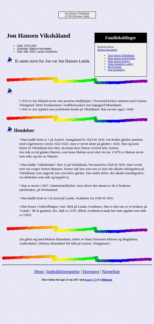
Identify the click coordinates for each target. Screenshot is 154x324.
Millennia (106, 279)
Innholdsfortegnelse (63, 271)
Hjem (39, 271)
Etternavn (91, 271)
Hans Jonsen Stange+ (119, 61)
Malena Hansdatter (107, 49)
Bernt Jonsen (115, 66)
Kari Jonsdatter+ (116, 69)
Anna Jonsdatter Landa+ (121, 63)
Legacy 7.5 (91, 279)
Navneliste (111, 271)
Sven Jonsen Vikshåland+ (121, 55)
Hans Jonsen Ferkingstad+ (122, 58)
